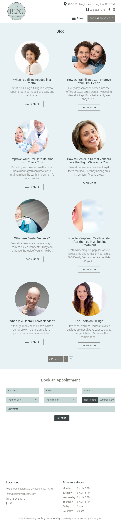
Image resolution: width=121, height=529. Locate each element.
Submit (61, 418)
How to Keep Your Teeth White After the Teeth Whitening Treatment (89, 242)
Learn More (32, 103)
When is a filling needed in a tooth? (32, 81)
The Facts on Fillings (89, 321)
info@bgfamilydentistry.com (21, 493)
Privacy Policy (53, 518)
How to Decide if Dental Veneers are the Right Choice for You (89, 160)
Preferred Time (52, 399)
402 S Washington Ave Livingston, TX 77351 (89, 4)
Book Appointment (101, 18)
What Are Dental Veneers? (32, 238)
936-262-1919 (95, 9)
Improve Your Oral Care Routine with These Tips (32, 160)
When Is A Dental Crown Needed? (32, 321)
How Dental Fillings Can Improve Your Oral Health (89, 81)
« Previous (55, 359)
